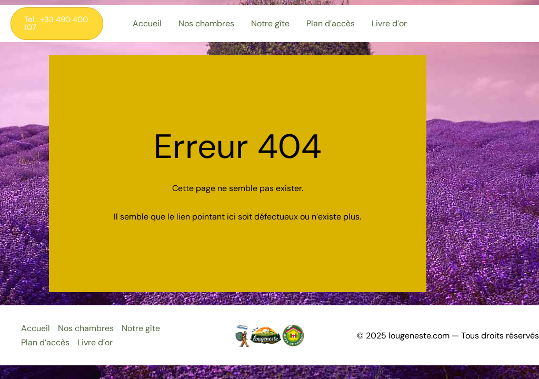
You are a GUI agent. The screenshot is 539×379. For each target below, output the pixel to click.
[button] (57, 23)
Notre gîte (141, 328)
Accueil (35, 328)
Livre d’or (95, 342)
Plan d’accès (45, 342)
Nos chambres (86, 328)
